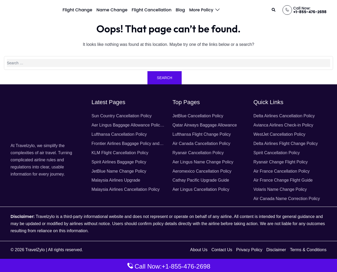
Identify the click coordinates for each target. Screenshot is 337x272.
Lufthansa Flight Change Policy (201, 134)
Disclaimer (276, 249)
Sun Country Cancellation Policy (122, 116)
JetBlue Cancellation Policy (197, 116)
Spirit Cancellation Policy (277, 152)
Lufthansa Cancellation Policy (119, 134)
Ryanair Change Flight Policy (281, 162)
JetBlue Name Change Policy (119, 171)
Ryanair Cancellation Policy (198, 152)
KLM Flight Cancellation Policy (120, 152)
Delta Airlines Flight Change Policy (286, 143)
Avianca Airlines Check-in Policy (283, 125)
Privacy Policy (249, 249)
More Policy (201, 10)
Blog (180, 10)
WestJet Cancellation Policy (279, 134)
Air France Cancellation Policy (282, 171)
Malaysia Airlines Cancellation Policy (126, 189)
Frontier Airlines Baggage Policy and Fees (126, 144)
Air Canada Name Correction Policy (287, 198)
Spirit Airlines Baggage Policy (119, 162)
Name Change (111, 10)
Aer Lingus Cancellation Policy (200, 189)
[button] (274, 10)
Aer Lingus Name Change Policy (202, 162)
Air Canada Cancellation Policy (201, 143)
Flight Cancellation (151, 10)
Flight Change (77, 10)
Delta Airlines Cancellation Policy (284, 116)
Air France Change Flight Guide (283, 180)
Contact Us (221, 249)
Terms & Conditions (308, 249)
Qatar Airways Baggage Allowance (204, 125)
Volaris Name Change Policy (280, 189)
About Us (198, 249)
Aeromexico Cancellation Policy (201, 171)
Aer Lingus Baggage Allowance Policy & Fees (127, 126)
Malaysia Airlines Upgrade (116, 180)
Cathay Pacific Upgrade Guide (200, 180)
